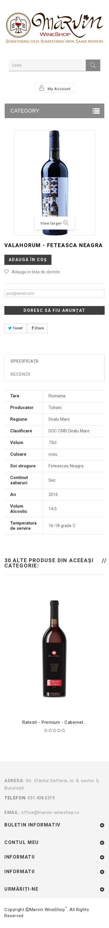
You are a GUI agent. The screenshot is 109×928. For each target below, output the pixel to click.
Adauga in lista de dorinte (36, 272)
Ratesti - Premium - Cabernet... (54, 722)
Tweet (15, 328)
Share (37, 328)
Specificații (24, 361)
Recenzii (20, 374)
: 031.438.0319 (54, 801)
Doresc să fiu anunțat (54, 310)
